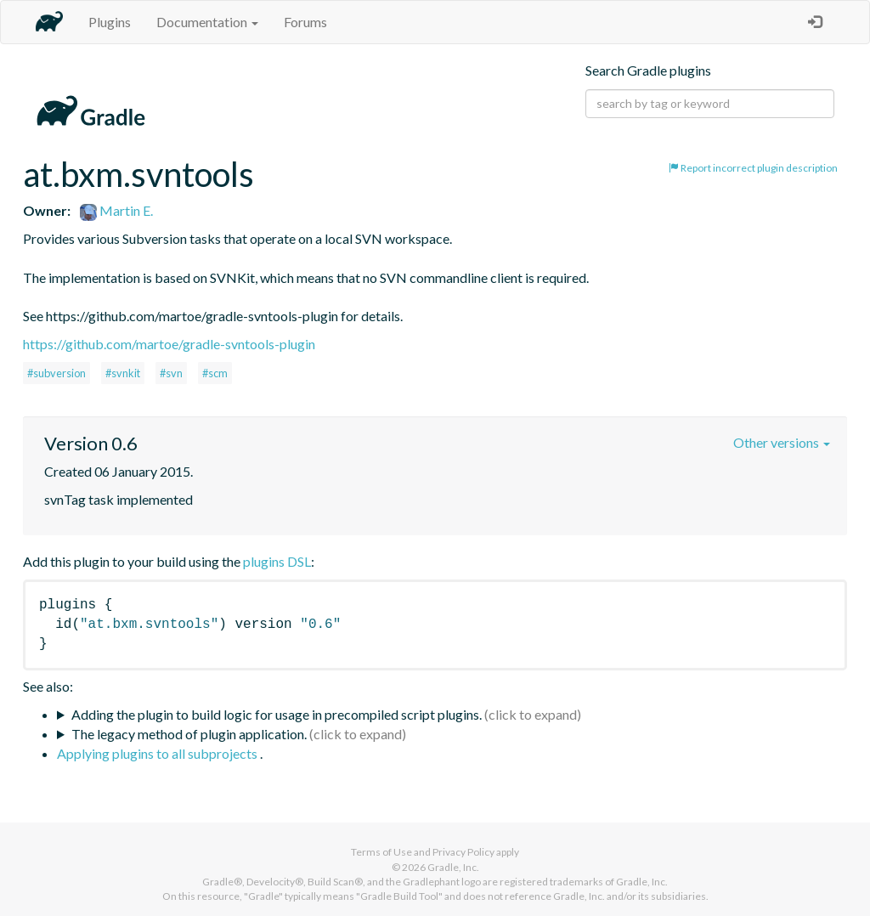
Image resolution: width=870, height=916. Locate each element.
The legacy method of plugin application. (189, 734)
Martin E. (116, 210)
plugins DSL (277, 561)
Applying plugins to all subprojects (158, 753)
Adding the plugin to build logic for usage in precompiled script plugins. (276, 714)
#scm (215, 373)
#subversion (56, 373)
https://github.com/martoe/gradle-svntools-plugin (169, 344)
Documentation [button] (207, 22)
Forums (305, 22)
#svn (171, 373)
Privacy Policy (463, 851)
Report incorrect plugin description (753, 167)
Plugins (109, 22)
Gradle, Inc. (453, 867)
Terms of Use (381, 851)
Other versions (781, 442)
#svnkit (122, 373)
